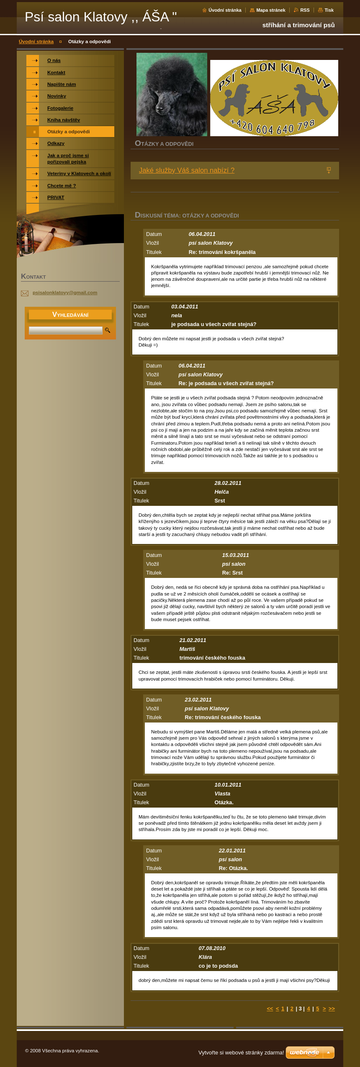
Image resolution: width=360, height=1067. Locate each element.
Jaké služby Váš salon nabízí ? (186, 170)
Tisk (329, 10)
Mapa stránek (270, 10)
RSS (304, 10)
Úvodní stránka (225, 10)
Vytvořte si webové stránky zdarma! (241, 1052)
